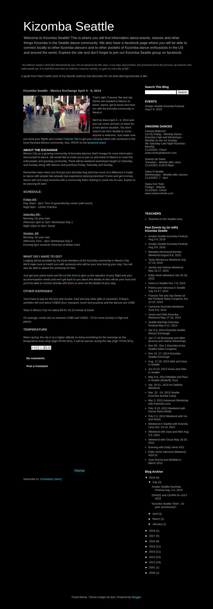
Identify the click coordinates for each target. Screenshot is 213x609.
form (74, 275)
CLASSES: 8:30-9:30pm (159, 165)
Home (79, 471)
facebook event (97, 142)
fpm (113, 597)
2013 (152, 557)
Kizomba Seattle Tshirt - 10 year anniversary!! (168, 505)
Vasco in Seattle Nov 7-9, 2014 (166, 283)
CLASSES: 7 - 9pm (156, 177)
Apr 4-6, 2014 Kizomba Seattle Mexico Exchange (166, 331)
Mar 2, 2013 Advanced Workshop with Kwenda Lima (168, 402)
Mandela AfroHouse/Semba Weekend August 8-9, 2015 (164, 253)
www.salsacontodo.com (159, 193)
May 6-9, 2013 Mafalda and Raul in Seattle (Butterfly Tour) (168, 378)
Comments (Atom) (51, 479)
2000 (152, 572)
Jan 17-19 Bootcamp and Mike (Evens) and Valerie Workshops (167, 339)
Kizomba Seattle (68, 26)
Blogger (136, 597)
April (155, 513)
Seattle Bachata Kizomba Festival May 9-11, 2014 (163, 324)
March (156, 518)
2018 (152, 530)
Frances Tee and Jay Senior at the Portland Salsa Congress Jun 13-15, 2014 (168, 299)
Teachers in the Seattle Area (165, 219)
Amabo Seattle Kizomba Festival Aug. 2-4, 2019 (167, 488)
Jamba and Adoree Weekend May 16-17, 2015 (165, 269)
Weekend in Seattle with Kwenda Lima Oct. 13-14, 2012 (168, 425)
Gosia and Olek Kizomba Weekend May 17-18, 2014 (164, 316)
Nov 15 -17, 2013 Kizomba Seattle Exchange (164, 355)
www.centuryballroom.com (161, 152)
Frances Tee (71, 138)
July (155, 482)
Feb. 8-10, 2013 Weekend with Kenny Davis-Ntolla (166, 410)
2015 (152, 546)
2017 (152, 535)
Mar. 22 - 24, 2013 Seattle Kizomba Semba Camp (164, 394)
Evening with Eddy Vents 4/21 (166, 447)
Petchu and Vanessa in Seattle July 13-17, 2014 (166, 289)
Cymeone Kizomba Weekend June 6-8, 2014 (165, 308)
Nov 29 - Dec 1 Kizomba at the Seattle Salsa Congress (166, 347)
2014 (152, 551)
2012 (152, 562)
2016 (152, 541)
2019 (152, 477)
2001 (152, 567)
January (157, 524)
